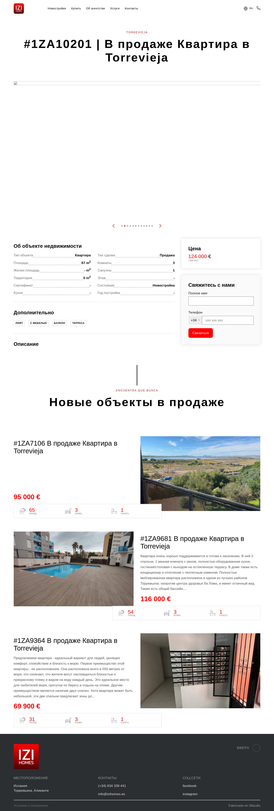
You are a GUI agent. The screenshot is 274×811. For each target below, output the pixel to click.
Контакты (131, 8)
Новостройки (57, 8)
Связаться (201, 333)
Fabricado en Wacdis (244, 805)
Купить (76, 8)
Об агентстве (95, 8)
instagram (190, 794)
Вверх (248, 748)
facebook (190, 786)
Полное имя (197, 293)
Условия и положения (31, 805)
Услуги (115, 8)
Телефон (195, 312)
